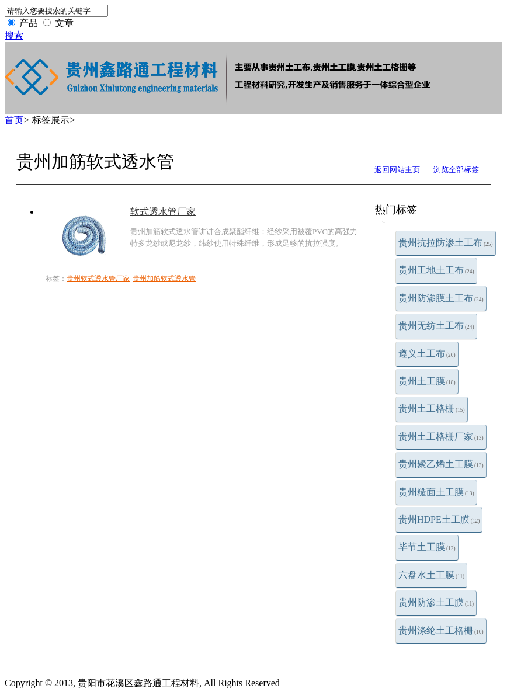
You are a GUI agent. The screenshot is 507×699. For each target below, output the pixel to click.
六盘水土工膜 (431, 575)
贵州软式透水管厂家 (98, 278)
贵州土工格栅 (431, 408)
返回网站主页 (397, 169)
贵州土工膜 (427, 381)
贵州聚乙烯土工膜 (441, 464)
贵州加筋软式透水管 (164, 278)
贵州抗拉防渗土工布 (445, 243)
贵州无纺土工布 (436, 326)
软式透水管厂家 (163, 212)
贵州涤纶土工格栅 (441, 630)
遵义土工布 (427, 354)
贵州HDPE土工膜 (439, 519)
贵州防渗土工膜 (436, 602)
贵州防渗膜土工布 (441, 298)
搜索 (14, 35)
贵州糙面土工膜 (436, 492)
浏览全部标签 (456, 169)
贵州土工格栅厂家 (441, 436)
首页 (14, 120)
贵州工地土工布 (436, 270)
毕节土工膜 (427, 547)
